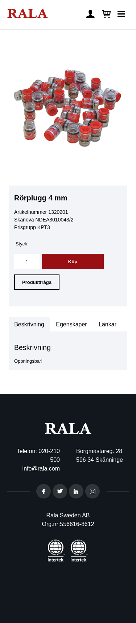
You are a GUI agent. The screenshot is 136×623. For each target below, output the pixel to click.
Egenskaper (71, 324)
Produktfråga (36, 282)
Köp (72, 261)
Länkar (107, 324)
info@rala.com (41, 468)
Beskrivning (29, 324)
